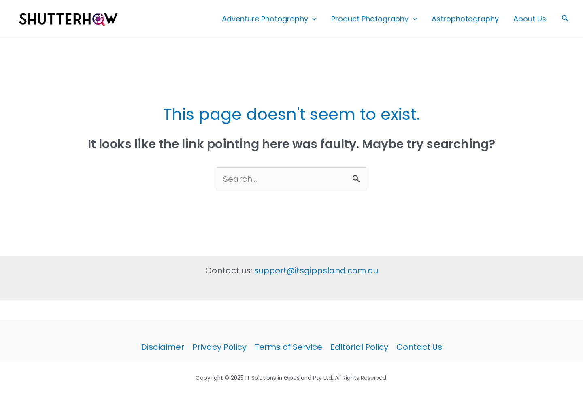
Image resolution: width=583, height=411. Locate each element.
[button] (565, 19)
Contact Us (419, 347)
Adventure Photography (269, 19)
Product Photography (374, 19)
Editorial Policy (359, 347)
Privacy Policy (219, 347)
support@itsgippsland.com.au (316, 270)
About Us (529, 19)
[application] (312, 19)
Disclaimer (162, 347)
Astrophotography (465, 19)
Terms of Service (288, 347)
